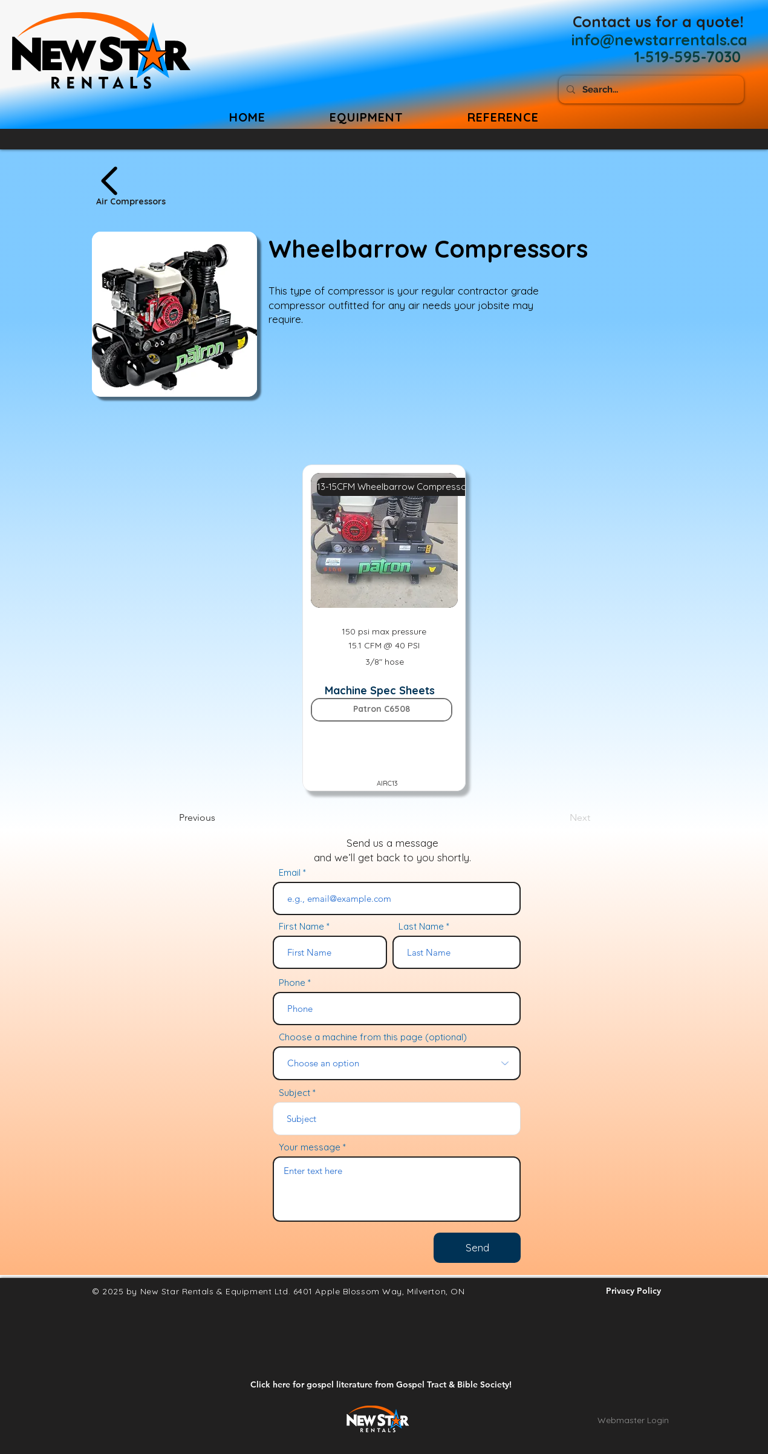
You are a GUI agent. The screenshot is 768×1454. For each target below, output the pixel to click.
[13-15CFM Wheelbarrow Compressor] (393, 487)
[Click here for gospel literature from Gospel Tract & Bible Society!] (381, 1385)
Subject (294, 1092)
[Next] (560, 818)
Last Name (421, 926)
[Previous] (219, 818)
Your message (309, 1147)
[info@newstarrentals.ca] (659, 39)
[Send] (477, 1248)
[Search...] (650, 89)
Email (290, 872)
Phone (292, 982)
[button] (503, 117)
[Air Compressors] (180, 186)
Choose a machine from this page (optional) (373, 1037)
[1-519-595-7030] (687, 56)
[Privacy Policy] (633, 1291)
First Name (301, 926)
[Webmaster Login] (633, 1421)
